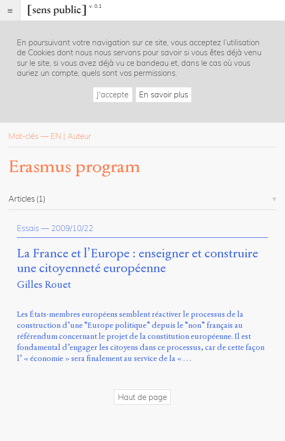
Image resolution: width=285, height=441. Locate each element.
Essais (28, 228)
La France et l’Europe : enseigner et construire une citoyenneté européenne (137, 261)
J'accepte (112, 94)
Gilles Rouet (44, 284)
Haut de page (142, 397)
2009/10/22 (72, 228)
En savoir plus (163, 94)
